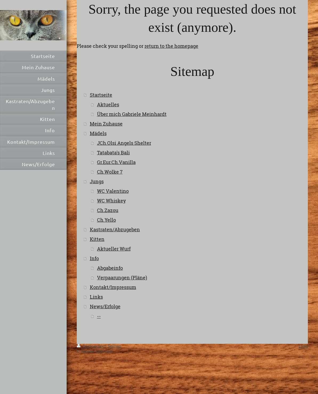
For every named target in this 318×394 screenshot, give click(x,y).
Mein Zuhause (106, 123)
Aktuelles (108, 104)
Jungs (97, 181)
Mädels (98, 133)
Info (94, 258)
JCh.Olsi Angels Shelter (124, 143)
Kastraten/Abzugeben (115, 229)
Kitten (97, 239)
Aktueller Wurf (114, 248)
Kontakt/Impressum (113, 287)
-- (99, 316)
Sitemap (114, 346)
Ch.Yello (106, 220)
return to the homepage (171, 46)
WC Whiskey (111, 200)
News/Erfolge (105, 306)
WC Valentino (113, 191)
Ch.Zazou (107, 210)
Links (96, 297)
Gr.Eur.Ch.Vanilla (116, 162)
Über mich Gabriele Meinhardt (132, 114)
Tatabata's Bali (113, 152)
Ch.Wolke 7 (110, 172)
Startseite (101, 95)
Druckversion (91, 346)
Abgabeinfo (110, 268)
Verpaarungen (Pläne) (122, 277)
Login (303, 346)
